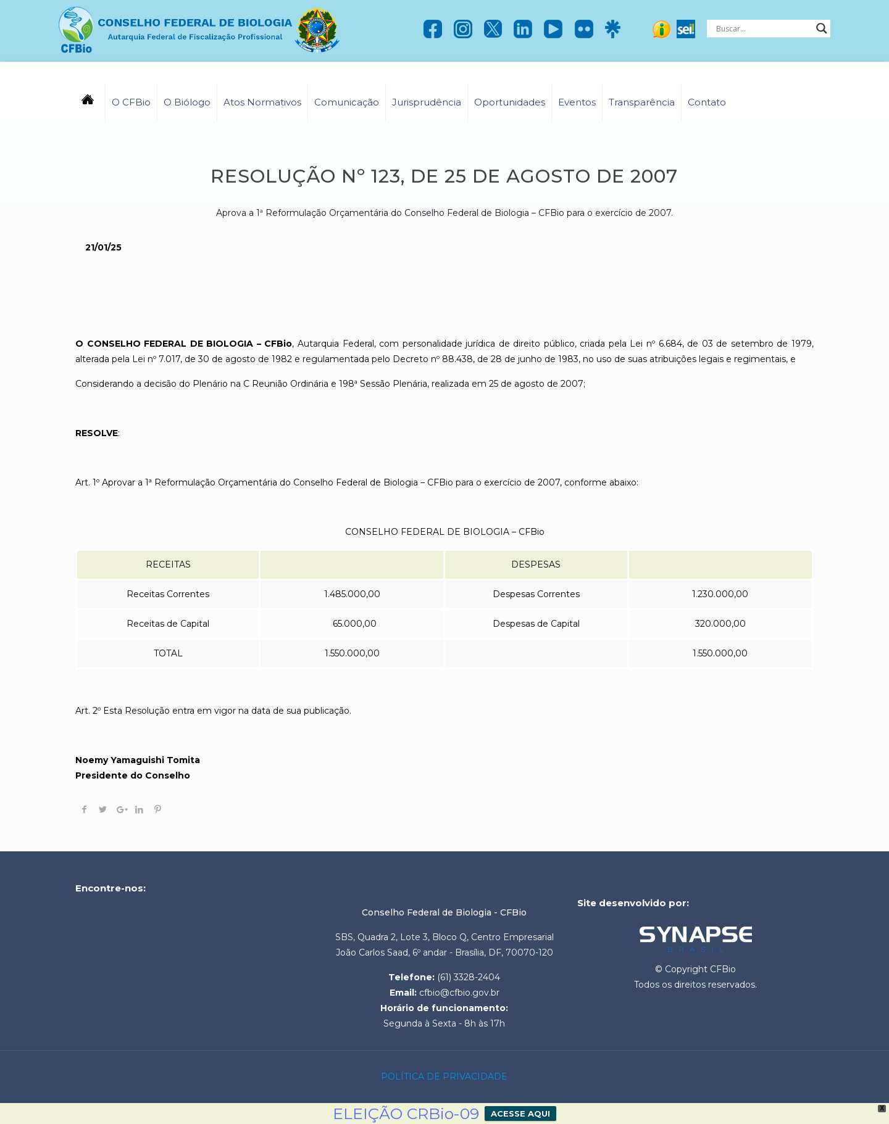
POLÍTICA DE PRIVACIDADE (444, 1076)
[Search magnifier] (821, 28)
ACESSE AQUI (520, 1113)
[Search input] (763, 28)
